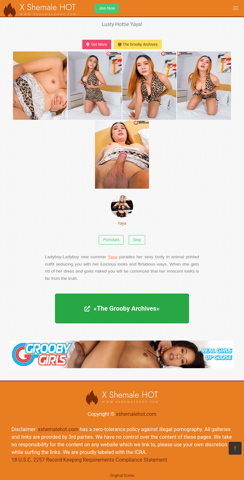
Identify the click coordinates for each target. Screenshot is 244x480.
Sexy (137, 240)
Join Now (107, 8)
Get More (96, 44)
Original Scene (122, 475)
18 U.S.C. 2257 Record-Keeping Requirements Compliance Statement (89, 460)
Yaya (122, 210)
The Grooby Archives (138, 44)
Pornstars (111, 240)
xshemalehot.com (136, 414)
